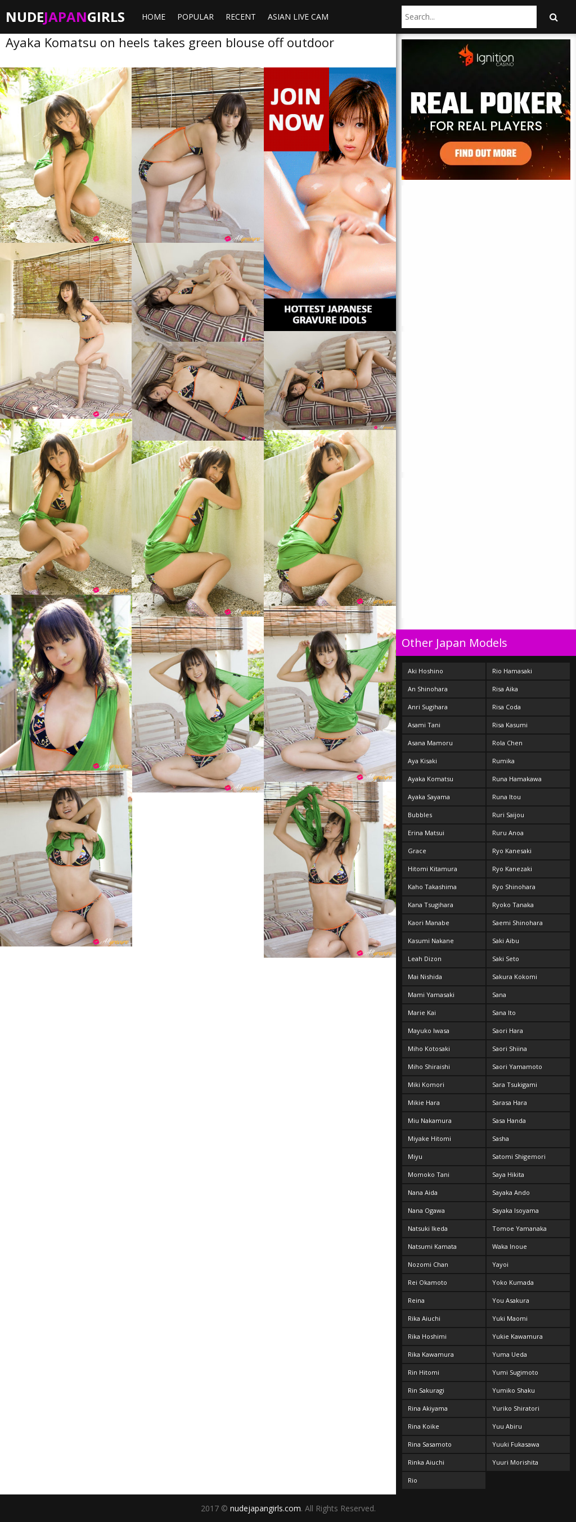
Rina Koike (423, 1426)
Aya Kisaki (422, 761)
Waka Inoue (509, 1246)
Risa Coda (506, 707)
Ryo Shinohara (514, 886)
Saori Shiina (509, 1048)
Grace (417, 850)
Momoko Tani (428, 1174)
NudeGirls (65, 16)
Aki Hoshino (425, 671)
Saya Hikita (508, 1174)
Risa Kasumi (510, 725)
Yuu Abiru (507, 1426)
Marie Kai (422, 1012)
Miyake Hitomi (429, 1138)
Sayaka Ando (511, 1192)
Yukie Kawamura (517, 1336)
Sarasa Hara (509, 1102)
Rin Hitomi (423, 1372)
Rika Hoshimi (427, 1336)
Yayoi (500, 1264)
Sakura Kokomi (514, 976)
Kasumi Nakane (431, 940)
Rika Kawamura (431, 1354)
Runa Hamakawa (517, 778)
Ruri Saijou (508, 814)
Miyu (415, 1156)
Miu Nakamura (430, 1120)
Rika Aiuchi (424, 1318)
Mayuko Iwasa (428, 1030)
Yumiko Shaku (513, 1390)
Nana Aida (423, 1192)
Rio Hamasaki (512, 671)
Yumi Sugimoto (515, 1372)
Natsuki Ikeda (428, 1228)
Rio (412, 1480)
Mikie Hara (424, 1102)
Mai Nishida (425, 976)
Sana (499, 994)
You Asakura (510, 1300)
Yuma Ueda (509, 1354)
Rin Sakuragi (426, 1390)
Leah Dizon (425, 958)
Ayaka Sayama (429, 796)
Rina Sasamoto (430, 1444)
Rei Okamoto (427, 1282)
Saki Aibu (505, 940)
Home (153, 16)
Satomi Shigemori (519, 1156)
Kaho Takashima (432, 886)
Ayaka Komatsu (430, 778)
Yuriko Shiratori (515, 1408)
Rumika (503, 761)
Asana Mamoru (430, 743)
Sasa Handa (509, 1120)
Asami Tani (424, 725)
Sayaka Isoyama (515, 1210)
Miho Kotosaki (429, 1048)
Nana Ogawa (426, 1210)
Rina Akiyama (428, 1408)
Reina (416, 1300)
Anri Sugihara (428, 707)
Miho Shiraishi (429, 1066)
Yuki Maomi (510, 1318)
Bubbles (420, 814)
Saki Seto (505, 958)
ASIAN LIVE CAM (298, 16)
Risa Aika (505, 689)
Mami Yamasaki (431, 994)
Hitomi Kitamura (432, 868)
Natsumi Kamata (432, 1246)
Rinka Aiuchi (426, 1462)
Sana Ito (504, 1012)
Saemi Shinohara (517, 922)
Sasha (500, 1138)
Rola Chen (507, 743)
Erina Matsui (426, 832)
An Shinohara (428, 689)
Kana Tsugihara (430, 904)
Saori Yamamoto (517, 1066)
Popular (195, 16)
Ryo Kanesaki (512, 850)
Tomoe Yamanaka (519, 1228)
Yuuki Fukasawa (515, 1444)
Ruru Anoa (508, 832)
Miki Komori (426, 1084)
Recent (241, 16)
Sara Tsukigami (514, 1084)
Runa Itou (506, 796)
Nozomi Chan (428, 1264)
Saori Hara (507, 1030)
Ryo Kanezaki (512, 868)
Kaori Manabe (428, 922)
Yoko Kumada (513, 1282)
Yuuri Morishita (515, 1462)
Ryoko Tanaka (513, 904)
